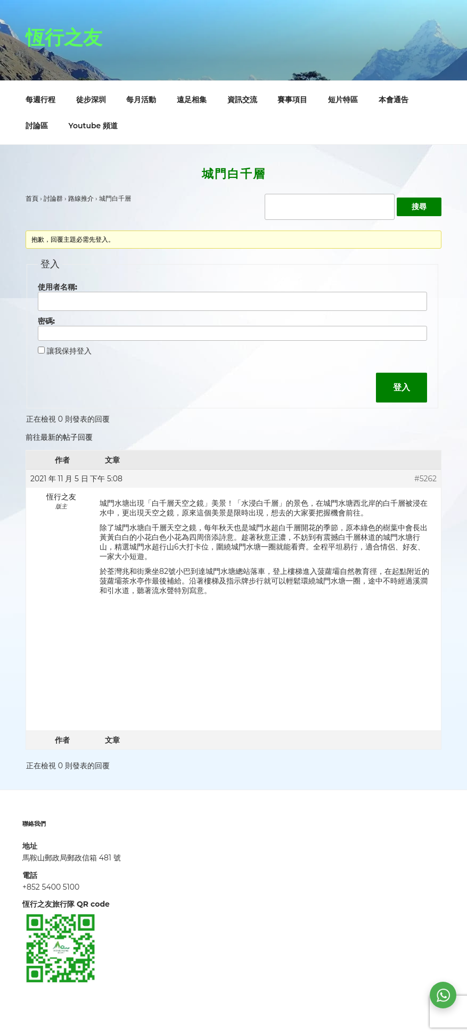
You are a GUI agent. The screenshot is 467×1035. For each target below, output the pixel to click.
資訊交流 (242, 99)
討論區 (37, 125)
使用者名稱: (57, 287)
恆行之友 (64, 37)
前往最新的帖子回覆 (59, 437)
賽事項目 (292, 99)
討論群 (53, 198)
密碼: (46, 321)
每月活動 (141, 99)
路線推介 (81, 198)
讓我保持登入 (69, 351)
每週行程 (40, 99)
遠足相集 (192, 99)
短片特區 (343, 99)
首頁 (32, 198)
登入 (401, 387)
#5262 (425, 478)
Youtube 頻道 (93, 125)
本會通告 (393, 99)
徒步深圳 (91, 99)
